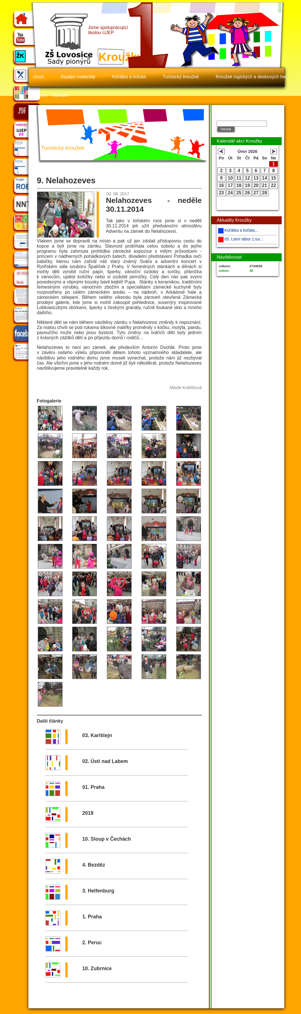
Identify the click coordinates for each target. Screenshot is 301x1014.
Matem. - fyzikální (51, 95)
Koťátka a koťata (129, 76)
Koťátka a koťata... (241, 230)
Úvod (38, 76)
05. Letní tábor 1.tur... (244, 239)
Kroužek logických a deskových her (251, 76)
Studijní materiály (78, 76)
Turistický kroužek (181, 76)
